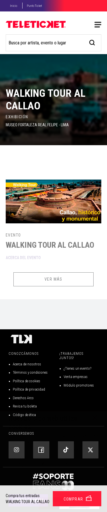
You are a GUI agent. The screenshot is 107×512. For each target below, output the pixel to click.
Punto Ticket (34, 6)
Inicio (13, 6)
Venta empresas (76, 377)
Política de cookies (26, 381)
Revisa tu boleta (25, 406)
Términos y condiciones (30, 372)
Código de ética (24, 415)
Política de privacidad (29, 389)
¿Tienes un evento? (77, 368)
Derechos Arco (23, 398)
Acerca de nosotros (27, 364)
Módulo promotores (79, 385)
